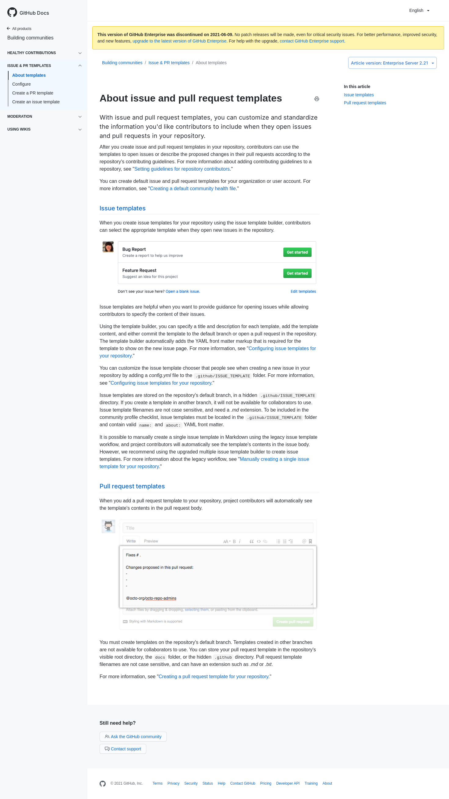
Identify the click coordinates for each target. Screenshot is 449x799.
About (327, 783)
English (419, 10)
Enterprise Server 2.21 (392, 63)
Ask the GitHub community (133, 736)
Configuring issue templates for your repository (161, 383)
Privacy (173, 783)
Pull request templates (365, 102)
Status (208, 783)
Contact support (123, 748)
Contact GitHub (242, 783)
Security (191, 783)
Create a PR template (32, 93)
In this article (357, 86)
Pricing (266, 783)
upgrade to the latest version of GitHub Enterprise (179, 41)
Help (221, 783)
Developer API (288, 783)
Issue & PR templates (169, 62)
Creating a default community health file (193, 188)
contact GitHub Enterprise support (312, 41)
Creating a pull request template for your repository (213, 676)
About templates (29, 75)
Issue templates (359, 94)
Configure (21, 84)
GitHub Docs (34, 13)
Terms (158, 783)
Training (311, 783)
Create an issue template (36, 101)
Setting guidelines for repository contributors (182, 169)
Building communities (30, 37)
